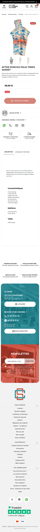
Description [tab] (8, 152)
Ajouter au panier (20, 101)
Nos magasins (20, 483)
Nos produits (20, 442)
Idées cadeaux (20, 463)
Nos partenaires (20, 480)
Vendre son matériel (20, 485)
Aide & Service (20, 405)
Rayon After (11, 113)
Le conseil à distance (20, 474)
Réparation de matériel (20, 423)
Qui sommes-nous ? (20, 471)
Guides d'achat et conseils (20, 445)
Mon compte (20, 434)
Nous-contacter (20, 331)
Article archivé (12, 14)
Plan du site (20, 431)
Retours (20, 420)
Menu (4, 6)
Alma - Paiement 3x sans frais (20, 488)
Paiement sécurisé (20, 417)
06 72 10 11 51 (11, 320)
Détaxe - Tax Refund (20, 426)
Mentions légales (20, 411)
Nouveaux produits (20, 451)
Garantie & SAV (20, 429)
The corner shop (20, 467)
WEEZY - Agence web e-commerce (12, 526)
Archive (21, 14)
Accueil (4, 14)
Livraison (20, 408)
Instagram (19, 500)
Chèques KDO (20, 460)
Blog (20, 491)
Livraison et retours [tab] (22, 152)
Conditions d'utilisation (20, 414)
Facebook (12, 500)
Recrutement (20, 477)
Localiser (20, 304)
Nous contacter (20, 437)
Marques (20, 454)
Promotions (20, 448)
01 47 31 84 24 (12, 316)
